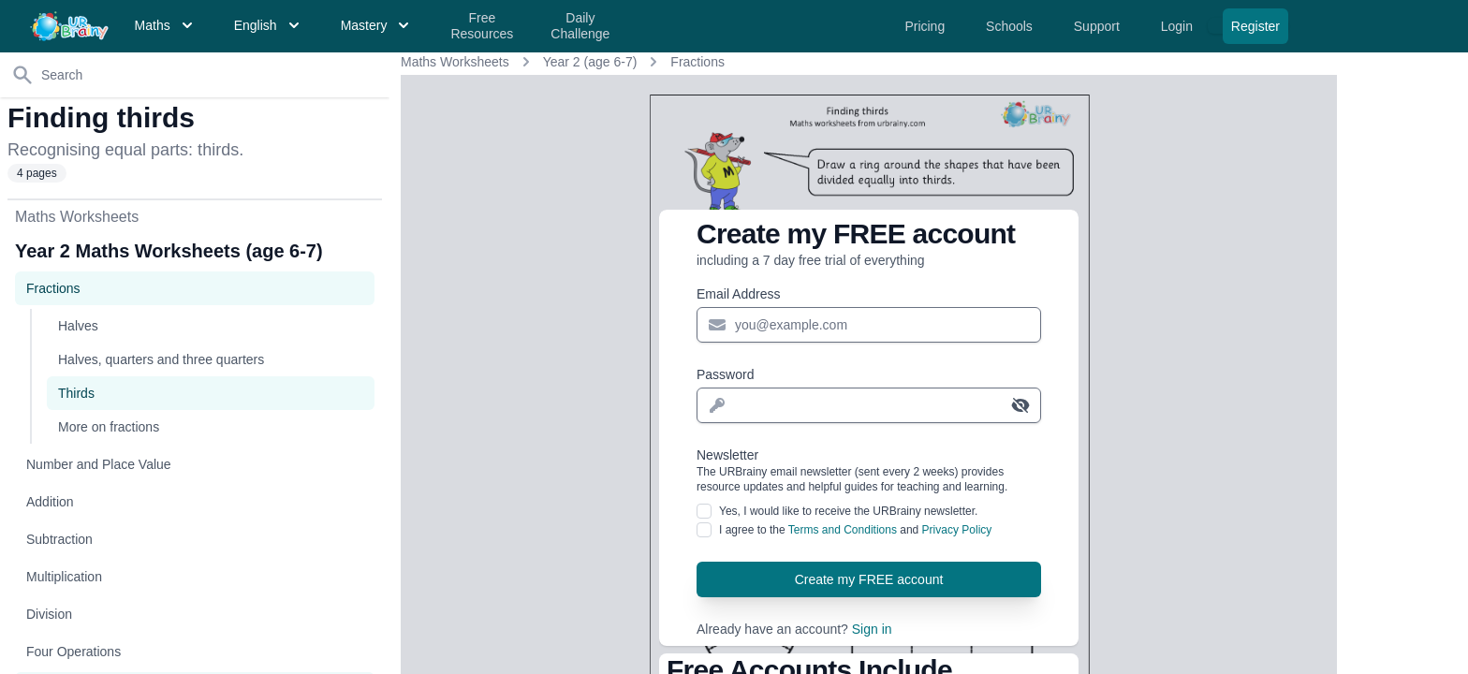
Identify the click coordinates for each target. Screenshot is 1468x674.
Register (1255, 26)
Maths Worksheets (455, 61)
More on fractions (108, 426)
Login (1178, 26)
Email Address (738, 293)
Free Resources (481, 26)
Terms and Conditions (842, 529)
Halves (78, 325)
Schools (1011, 26)
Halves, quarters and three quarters (161, 359)
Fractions (697, 61)
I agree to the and (855, 529)
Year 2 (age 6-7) (590, 61)
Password (725, 374)
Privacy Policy (957, 529)
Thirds (76, 393)
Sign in (872, 629)
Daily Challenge (579, 26)
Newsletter (869, 470)
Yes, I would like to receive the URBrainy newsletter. (848, 511)
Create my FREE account (869, 579)
